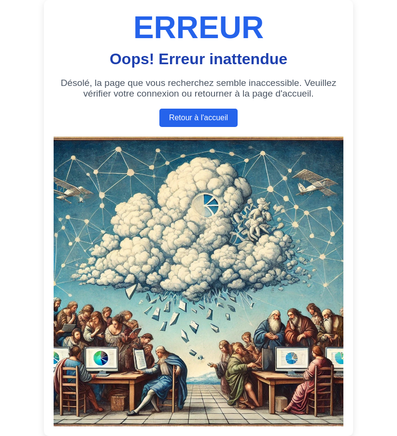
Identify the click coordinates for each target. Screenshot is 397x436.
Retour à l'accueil (198, 117)
